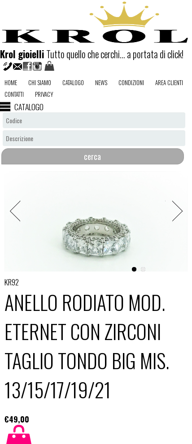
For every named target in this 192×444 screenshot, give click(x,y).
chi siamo (39, 82)
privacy (44, 94)
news (101, 82)
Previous (18, 198)
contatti (14, 94)
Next (174, 198)
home (10, 82)
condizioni (131, 82)
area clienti (169, 82)
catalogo (73, 82)
